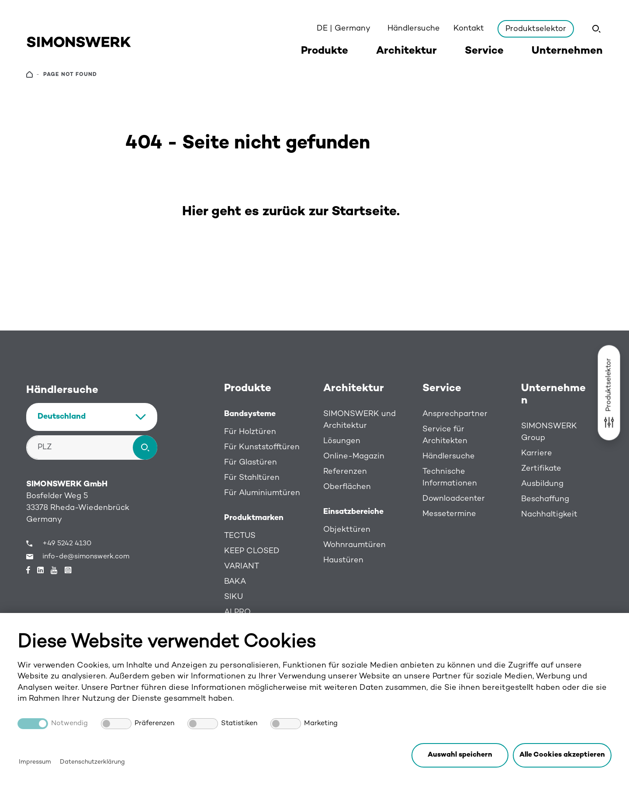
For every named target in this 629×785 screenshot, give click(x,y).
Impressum (35, 762)
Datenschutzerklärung (92, 762)
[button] (562, 755)
